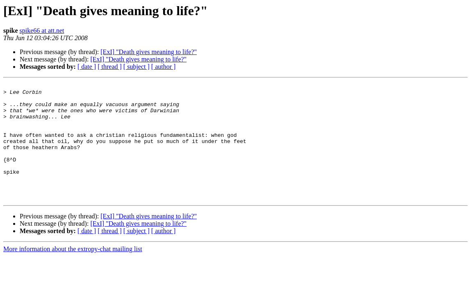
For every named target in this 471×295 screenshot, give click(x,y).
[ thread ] (110, 66)
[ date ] (86, 66)
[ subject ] (136, 66)
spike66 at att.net (42, 30)
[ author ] (163, 66)
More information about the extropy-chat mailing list (72, 272)
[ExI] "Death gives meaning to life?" (148, 51)
